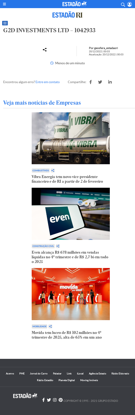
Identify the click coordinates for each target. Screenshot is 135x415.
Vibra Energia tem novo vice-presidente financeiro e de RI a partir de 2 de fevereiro (67, 179)
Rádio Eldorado (120, 373)
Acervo (10, 373)
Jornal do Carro (39, 373)
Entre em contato (48, 82)
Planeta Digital (66, 380)
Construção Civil (43, 246)
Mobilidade (39, 326)
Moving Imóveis (89, 380)
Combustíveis (40, 170)
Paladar (57, 373)
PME (22, 373)
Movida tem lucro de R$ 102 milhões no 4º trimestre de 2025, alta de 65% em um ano (67, 335)
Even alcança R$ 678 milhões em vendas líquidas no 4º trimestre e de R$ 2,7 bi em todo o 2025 (70, 257)
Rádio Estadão (45, 380)
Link (69, 373)
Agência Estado (97, 373)
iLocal (80, 373)
